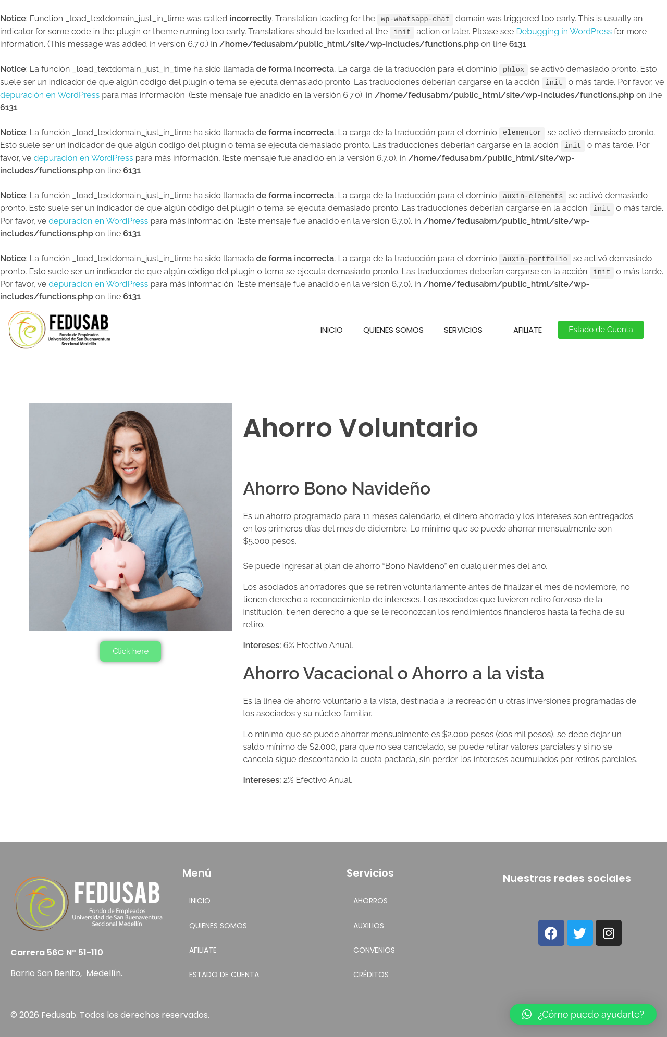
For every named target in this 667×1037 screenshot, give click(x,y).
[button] (600, 327)
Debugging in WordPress (564, 31)
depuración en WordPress (50, 93)
